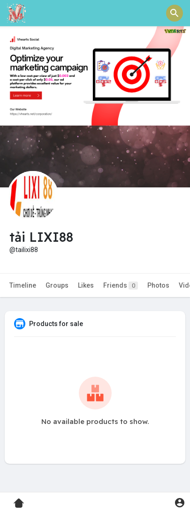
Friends (120, 286)
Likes (86, 285)
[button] (174, 13)
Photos (158, 285)
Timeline (22, 285)
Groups (57, 285)
